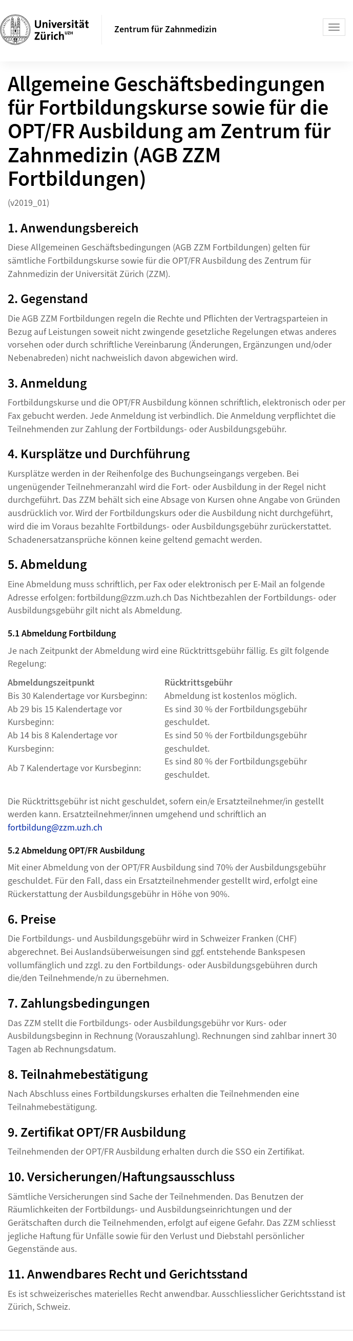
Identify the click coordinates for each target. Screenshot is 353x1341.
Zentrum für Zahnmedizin (165, 29)
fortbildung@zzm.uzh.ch (55, 827)
